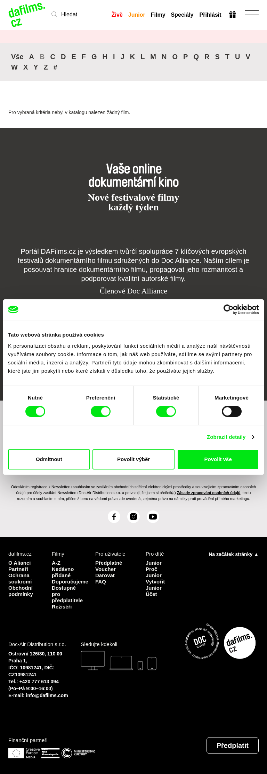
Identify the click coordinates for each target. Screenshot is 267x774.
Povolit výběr (133, 459)
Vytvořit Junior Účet (155, 588)
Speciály (182, 15)
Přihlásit (210, 15)
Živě (117, 15)
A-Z (56, 563)
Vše (17, 57)
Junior (136, 15)
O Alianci (19, 563)
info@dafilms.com (47, 695)
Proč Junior (154, 572)
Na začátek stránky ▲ (234, 554)
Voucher (105, 569)
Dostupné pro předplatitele (67, 594)
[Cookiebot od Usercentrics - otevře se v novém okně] (228, 309)
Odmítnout (49, 459)
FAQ (100, 581)
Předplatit (233, 745)
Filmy (158, 15)
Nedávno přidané (63, 572)
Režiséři (62, 607)
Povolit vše (218, 459)
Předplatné (108, 563)
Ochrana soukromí (20, 578)
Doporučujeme (68, 581)
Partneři (18, 569)
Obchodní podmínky (20, 591)
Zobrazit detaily (226, 437)
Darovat (105, 575)
